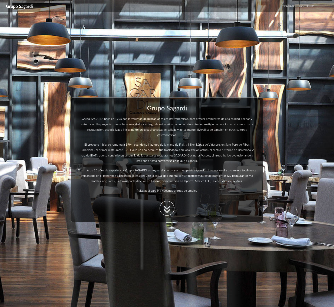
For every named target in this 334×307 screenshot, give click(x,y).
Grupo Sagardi (19, 6)
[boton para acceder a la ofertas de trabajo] (167, 208)
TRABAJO (288, 6)
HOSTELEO (306, 6)
